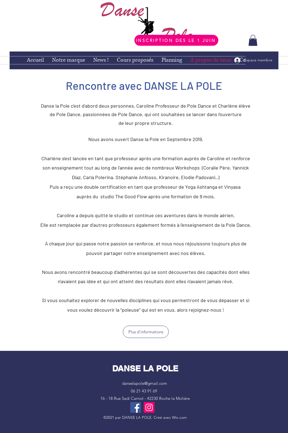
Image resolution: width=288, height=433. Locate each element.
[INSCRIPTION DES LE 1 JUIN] (176, 40)
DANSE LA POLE (145, 368)
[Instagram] (149, 407)
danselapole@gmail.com (144, 383)
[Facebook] (135, 407)
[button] (253, 40)
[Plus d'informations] (146, 332)
